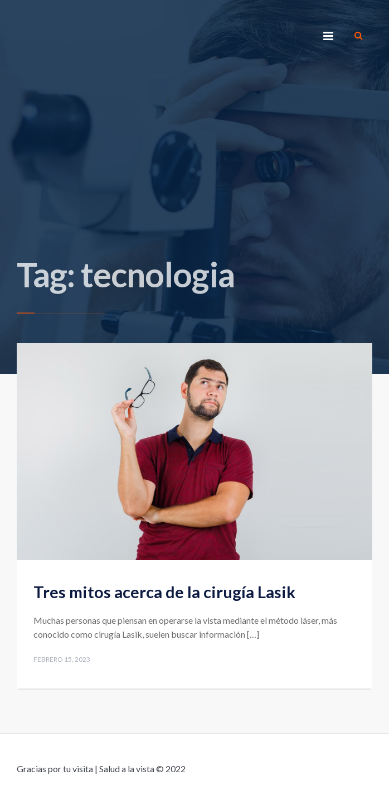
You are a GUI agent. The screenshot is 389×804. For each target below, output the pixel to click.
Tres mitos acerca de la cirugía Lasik (164, 591)
